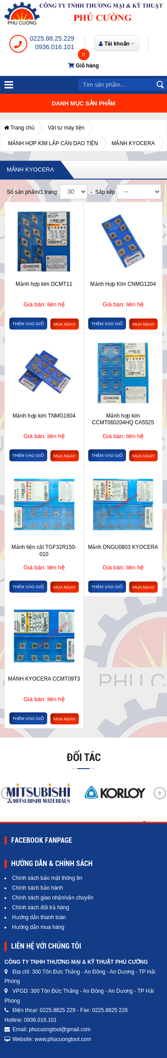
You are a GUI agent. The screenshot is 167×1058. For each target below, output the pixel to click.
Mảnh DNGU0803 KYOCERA (123, 547)
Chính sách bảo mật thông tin (47, 878)
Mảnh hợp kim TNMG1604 (43, 416)
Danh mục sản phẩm (83, 103)
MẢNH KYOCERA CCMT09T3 (44, 679)
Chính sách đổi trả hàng (40, 907)
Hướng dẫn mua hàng (38, 927)
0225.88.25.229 (52, 38)
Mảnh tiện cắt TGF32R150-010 (44, 550)
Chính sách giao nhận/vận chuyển (52, 898)
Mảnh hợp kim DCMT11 (44, 284)
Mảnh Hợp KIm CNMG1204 (123, 284)
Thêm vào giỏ (28, 323)
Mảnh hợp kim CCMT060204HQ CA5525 (123, 419)
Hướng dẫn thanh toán (39, 917)
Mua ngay (64, 324)
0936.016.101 (54, 46)
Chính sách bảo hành (37, 888)
